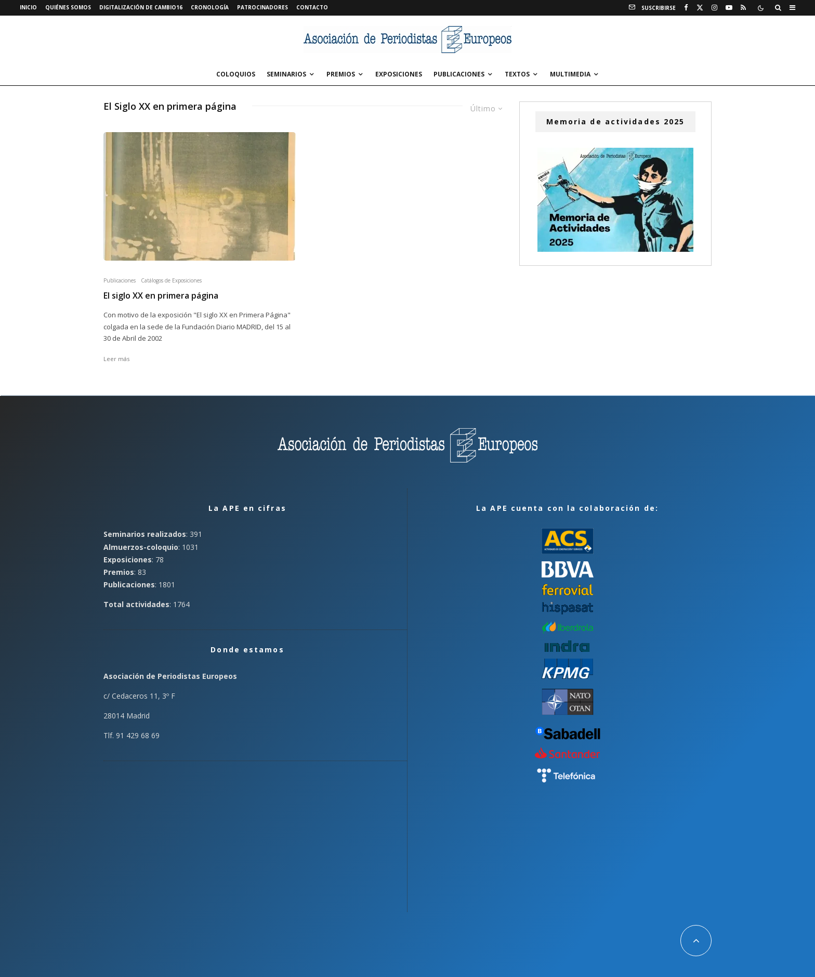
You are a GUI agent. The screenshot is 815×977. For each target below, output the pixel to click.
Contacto (312, 7)
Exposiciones (398, 74)
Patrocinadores (262, 7)
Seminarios (286, 74)
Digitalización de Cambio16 (140, 7)
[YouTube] (729, 8)
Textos (517, 74)
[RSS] (743, 8)
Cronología (210, 7)
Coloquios (235, 74)
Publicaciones (458, 74)
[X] (699, 8)
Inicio (28, 7)
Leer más (116, 359)
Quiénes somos (68, 7)
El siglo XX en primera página (160, 295)
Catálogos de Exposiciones (171, 280)
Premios (340, 74)
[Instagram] (714, 8)
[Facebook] (686, 8)
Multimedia (570, 74)
